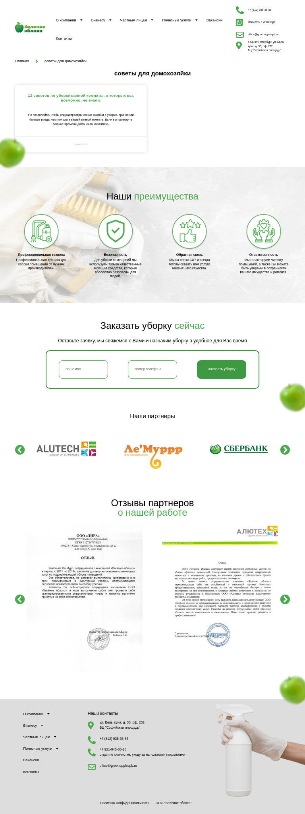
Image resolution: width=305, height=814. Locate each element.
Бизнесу (101, 20)
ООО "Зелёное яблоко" (174, 803)
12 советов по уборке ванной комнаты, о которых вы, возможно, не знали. (81, 97)
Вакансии (215, 20)
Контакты (64, 38)
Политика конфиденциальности (124, 803)
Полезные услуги (180, 20)
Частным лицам (137, 20)
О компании (69, 20)
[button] (20, 450)
